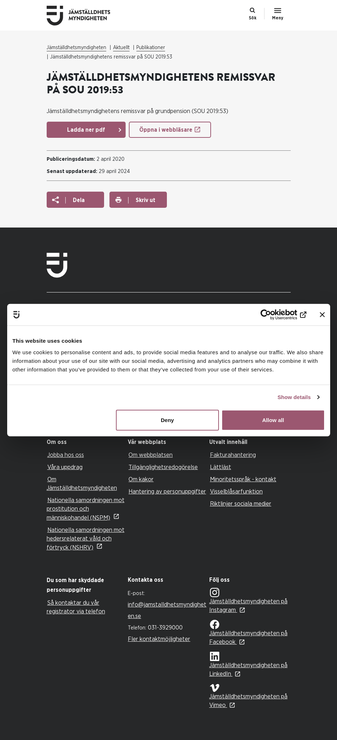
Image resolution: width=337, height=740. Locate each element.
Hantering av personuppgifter (167, 491)
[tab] (86, 442)
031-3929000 (165, 627)
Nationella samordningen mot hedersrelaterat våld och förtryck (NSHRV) (86, 539)
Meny (277, 18)
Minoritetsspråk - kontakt (243, 479)
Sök (253, 18)
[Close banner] (322, 314)
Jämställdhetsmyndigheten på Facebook (248, 632)
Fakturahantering (233, 455)
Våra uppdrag (65, 467)
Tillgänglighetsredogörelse (163, 467)
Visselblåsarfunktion (236, 491)
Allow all (273, 420)
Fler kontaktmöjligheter (159, 639)
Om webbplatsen (150, 455)
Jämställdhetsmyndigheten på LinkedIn (248, 664)
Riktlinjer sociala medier (240, 504)
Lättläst (220, 467)
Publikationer (150, 47)
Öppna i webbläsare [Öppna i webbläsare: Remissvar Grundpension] (165, 130)
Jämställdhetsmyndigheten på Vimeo (248, 696)
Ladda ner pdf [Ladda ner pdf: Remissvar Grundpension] (86, 130)
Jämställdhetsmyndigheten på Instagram (248, 600)
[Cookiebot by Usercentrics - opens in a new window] (275, 314)
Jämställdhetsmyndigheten (76, 47)
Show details (294, 397)
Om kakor (141, 479)
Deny (167, 420)
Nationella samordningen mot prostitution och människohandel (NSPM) (86, 509)
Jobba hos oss (65, 455)
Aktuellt (121, 47)
